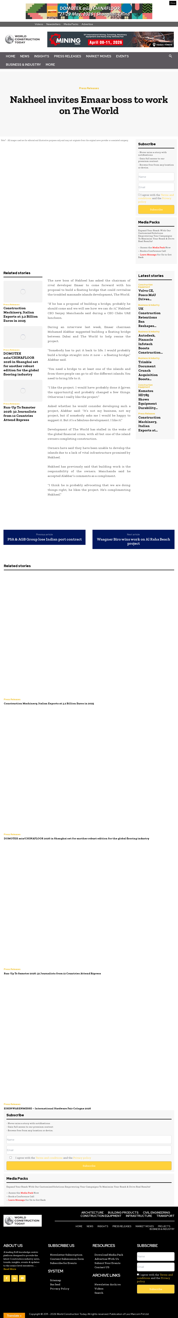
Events (122, 56)
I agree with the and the (156, 198)
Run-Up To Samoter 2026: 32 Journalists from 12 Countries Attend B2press (19, 413)
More (50, 65)
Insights (41, 56)
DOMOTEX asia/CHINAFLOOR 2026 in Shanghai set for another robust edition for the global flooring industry (21, 363)
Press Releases (67, 56)
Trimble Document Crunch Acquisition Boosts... (148, 368)
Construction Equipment (145, 286)
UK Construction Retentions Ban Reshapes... (149, 316)
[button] (170, 56)
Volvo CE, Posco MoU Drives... (147, 294)
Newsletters (53, 24)
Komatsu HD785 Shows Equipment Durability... (148, 396)
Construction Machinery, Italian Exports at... (149, 420)
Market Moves (98, 56)
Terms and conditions (49, 1157)
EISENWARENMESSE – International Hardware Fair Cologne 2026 (46, 1107)
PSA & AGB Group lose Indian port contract (44, 539)
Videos (39, 24)
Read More (9, 1268)
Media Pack (158, 247)
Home (10, 56)
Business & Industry (23, 65)
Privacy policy (82, 1157)
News (24, 56)
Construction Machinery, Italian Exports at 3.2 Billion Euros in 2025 (20, 314)
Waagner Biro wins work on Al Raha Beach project (133, 541)
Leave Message (148, 254)
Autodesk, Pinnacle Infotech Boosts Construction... (150, 342)
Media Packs (71, 24)
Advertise (87, 24)
